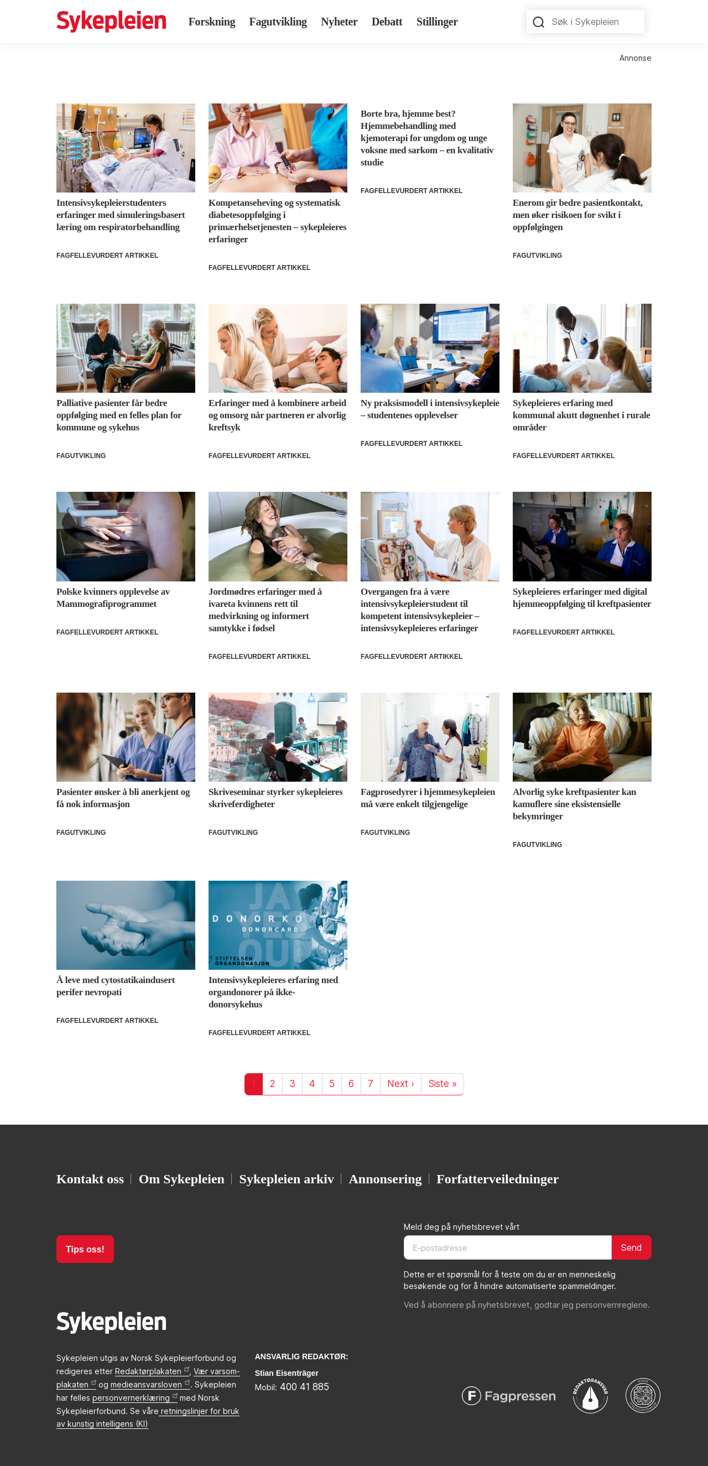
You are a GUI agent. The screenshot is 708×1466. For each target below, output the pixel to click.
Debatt (387, 21)
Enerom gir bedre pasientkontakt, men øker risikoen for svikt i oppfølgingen (578, 214)
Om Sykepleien (182, 1179)
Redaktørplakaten (152, 1371)
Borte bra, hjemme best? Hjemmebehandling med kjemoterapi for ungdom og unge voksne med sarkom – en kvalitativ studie (427, 138)
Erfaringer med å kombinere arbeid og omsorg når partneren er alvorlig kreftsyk (277, 415)
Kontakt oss (90, 1179)
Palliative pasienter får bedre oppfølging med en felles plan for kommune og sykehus (118, 415)
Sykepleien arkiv (287, 1179)
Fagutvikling (278, 21)
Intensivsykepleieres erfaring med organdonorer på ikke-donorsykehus (273, 992)
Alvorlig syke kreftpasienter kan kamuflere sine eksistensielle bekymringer (574, 804)
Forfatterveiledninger (497, 1179)
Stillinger (437, 21)
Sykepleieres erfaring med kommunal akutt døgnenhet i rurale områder (581, 415)
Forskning (212, 21)
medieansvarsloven (150, 1384)
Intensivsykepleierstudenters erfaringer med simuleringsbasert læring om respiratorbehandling (120, 214)
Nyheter (339, 21)
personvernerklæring (135, 1397)
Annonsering (385, 1179)
